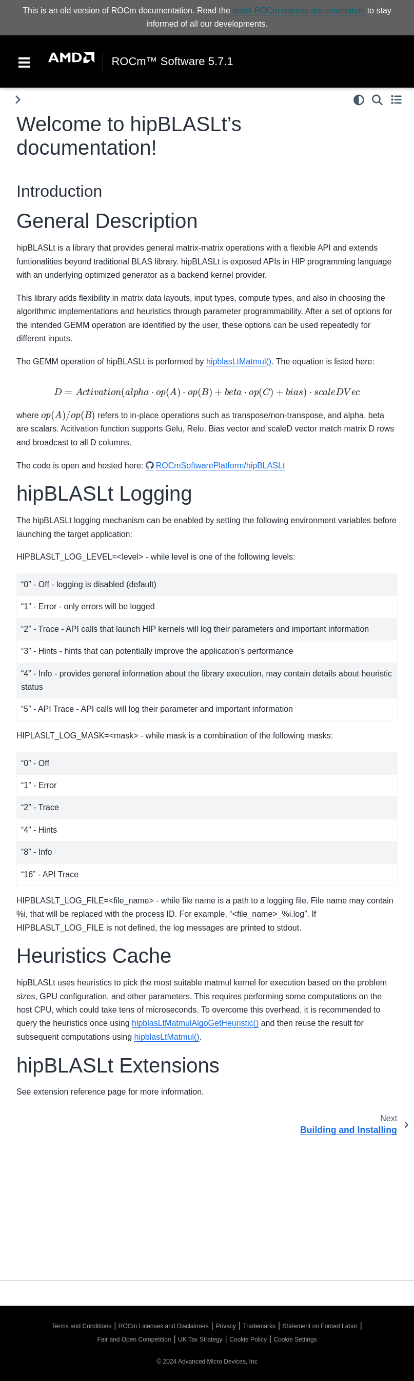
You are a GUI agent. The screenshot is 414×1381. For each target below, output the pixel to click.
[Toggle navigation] (24, 61)
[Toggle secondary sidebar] (396, 100)
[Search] (377, 100)
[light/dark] (358, 100)
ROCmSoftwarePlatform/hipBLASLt (220, 465)
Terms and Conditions (81, 1326)
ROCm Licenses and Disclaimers (164, 1326)
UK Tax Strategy (200, 1339)
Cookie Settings (295, 1339)
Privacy (225, 1326)
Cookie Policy (248, 1339)
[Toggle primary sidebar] (17, 99)
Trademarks (259, 1326)
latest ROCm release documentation (298, 10)
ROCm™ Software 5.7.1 (172, 61)
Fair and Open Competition (134, 1339)
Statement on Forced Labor (320, 1326)
